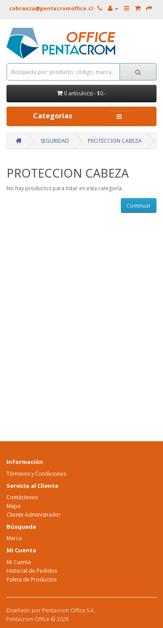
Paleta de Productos (32, 579)
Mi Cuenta (19, 562)
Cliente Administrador (34, 514)
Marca (14, 538)
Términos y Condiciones (36, 473)
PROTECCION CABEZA (115, 140)
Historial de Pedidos (32, 570)
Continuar (138, 205)
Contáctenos (22, 497)
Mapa (13, 506)
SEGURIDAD (54, 140)
